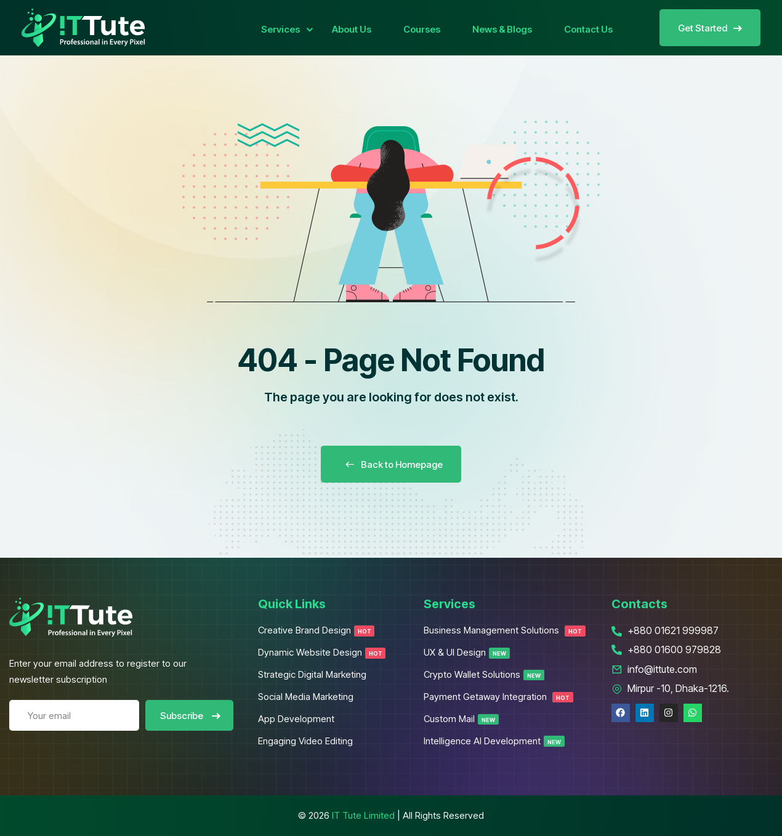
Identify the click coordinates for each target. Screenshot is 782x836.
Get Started (710, 28)
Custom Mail (461, 719)
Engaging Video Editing (305, 741)
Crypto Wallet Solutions (484, 674)
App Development (296, 719)
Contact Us (588, 29)
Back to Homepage (391, 464)
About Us (351, 29)
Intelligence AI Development (494, 741)
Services (280, 29)
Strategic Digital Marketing (312, 674)
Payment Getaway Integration (498, 696)
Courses (421, 29)
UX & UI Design (467, 652)
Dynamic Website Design (322, 652)
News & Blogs (502, 29)
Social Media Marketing (305, 696)
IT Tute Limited (363, 815)
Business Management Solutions (505, 630)
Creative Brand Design (316, 630)
